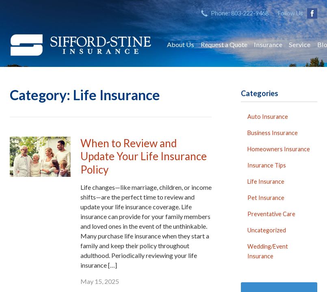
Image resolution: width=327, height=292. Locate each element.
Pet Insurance (265, 197)
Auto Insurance (267, 116)
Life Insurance (265, 181)
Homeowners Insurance (278, 149)
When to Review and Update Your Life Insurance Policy (143, 156)
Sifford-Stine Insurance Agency (81, 44)
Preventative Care (271, 213)
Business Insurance (272, 132)
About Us (180, 44)
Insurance (268, 44)
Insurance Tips (266, 165)
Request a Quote (224, 44)
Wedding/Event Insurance (267, 251)
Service (299, 44)
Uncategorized (266, 230)
